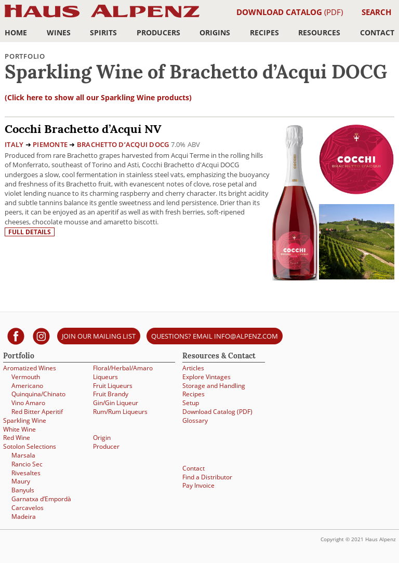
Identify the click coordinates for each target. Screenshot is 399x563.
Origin (102, 437)
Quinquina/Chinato (38, 394)
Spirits (103, 32)
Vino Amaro (28, 402)
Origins (215, 32)
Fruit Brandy (110, 394)
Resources (319, 32)
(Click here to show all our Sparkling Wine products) (98, 97)
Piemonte (50, 144)
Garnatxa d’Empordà (41, 498)
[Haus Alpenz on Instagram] (41, 335)
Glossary (195, 420)
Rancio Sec (27, 464)
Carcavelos (27, 507)
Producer (106, 446)
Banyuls (22, 490)
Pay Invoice (198, 485)
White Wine (19, 429)
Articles (193, 368)
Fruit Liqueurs (112, 385)
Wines (59, 32)
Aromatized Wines (29, 368)
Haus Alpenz (102, 17)
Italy (14, 144)
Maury (20, 481)
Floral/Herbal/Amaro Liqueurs (123, 372)
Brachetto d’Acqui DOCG (123, 144)
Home (16, 32)
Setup (190, 402)
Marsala (23, 455)
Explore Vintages (206, 376)
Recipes (264, 32)
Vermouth (25, 376)
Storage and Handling (213, 385)
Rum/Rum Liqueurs (120, 411)
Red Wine (16, 437)
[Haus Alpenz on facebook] (15, 335)
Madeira (23, 516)
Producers (158, 32)
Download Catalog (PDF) (217, 411)
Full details (29, 231)
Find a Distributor (207, 477)
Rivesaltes (26, 472)
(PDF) (289, 12)
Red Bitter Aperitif (37, 411)
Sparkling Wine (24, 420)
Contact (377, 32)
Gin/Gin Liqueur (115, 402)
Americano (27, 385)
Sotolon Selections (29, 446)
